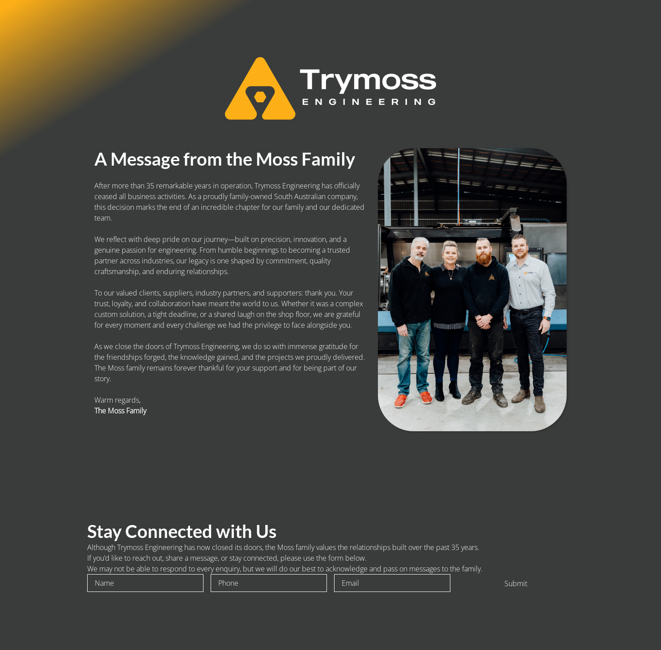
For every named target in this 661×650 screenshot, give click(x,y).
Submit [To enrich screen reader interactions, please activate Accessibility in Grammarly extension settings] (515, 583)
